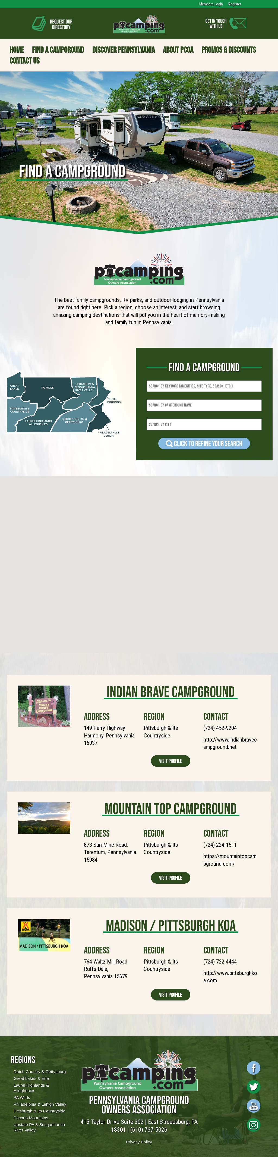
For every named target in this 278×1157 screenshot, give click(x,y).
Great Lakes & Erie (31, 1078)
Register (234, 4)
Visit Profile (170, 761)
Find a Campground (58, 49)
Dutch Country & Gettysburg (40, 1071)
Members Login (211, 4)
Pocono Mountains (31, 1117)
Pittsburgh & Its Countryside (39, 1111)
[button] (12, 585)
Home (17, 49)
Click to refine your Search (204, 443)
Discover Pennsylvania (123, 49)
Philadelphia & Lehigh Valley (40, 1104)
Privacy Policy (139, 1142)
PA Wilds (22, 1097)
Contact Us (24, 60)
